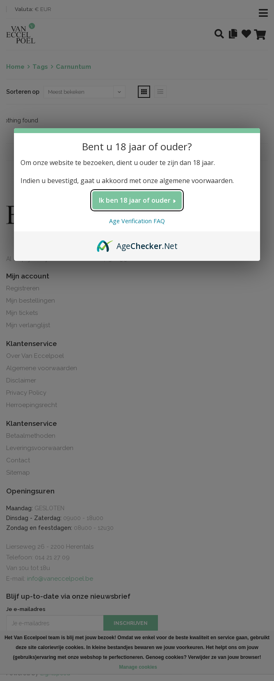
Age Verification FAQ (137, 221)
